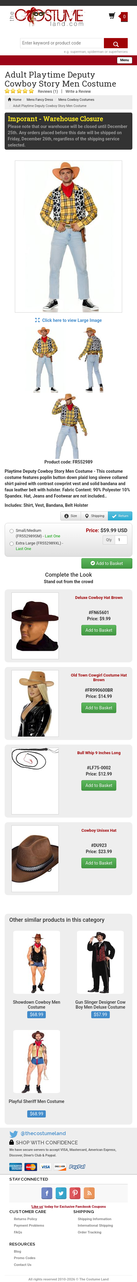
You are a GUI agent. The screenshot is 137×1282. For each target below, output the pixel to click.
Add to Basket (107, 563)
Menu (124, 60)
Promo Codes (25, 1258)
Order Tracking (89, 1232)
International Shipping (95, 1225)
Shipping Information (95, 1219)
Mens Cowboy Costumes (76, 100)
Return (120, 516)
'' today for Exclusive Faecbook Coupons (68, 1206)
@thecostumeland (43, 1133)
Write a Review (78, 91)
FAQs (18, 1232)
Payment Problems (29, 1225)
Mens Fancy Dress (40, 100)
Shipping (94, 516)
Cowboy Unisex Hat (98, 830)
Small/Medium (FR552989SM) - (35, 533)
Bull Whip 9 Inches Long (99, 752)
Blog (17, 1251)
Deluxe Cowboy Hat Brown (98, 597)
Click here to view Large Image (68, 320)
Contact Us (23, 1265)
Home (14, 100)
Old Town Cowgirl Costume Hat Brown (99, 677)
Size (70, 516)
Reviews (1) (48, 91)
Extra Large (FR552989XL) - (36, 546)
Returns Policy (25, 1219)
